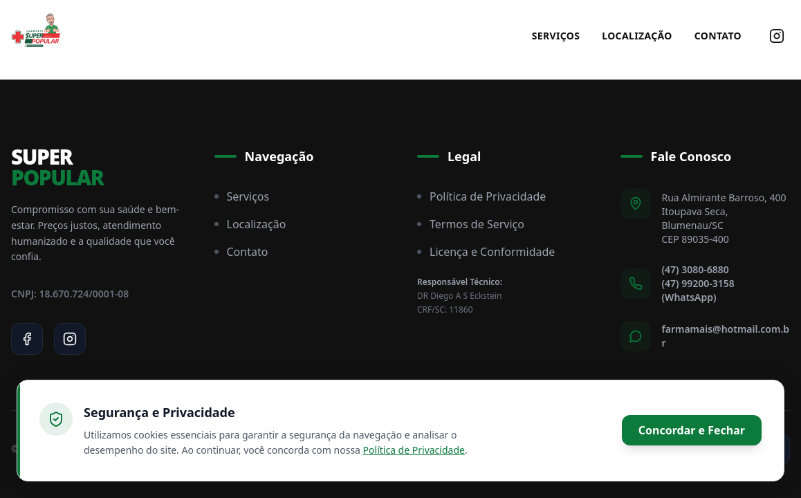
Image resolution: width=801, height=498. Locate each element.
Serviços (556, 35)
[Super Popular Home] (36, 36)
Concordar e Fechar (691, 430)
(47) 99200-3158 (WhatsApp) (698, 290)
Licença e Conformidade (486, 251)
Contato (718, 35)
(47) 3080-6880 (695, 269)
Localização (637, 35)
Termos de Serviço (470, 224)
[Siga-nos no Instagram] (777, 36)
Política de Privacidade (481, 196)
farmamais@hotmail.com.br (726, 335)
